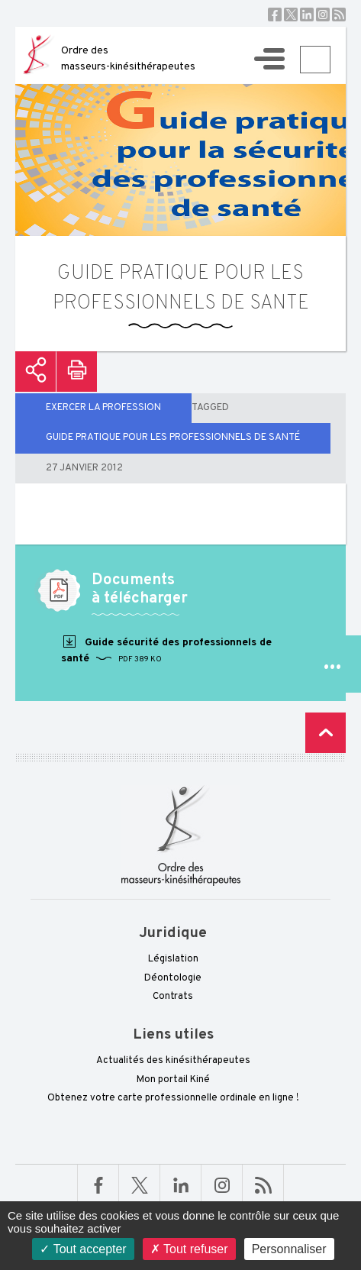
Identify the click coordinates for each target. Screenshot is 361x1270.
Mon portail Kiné (173, 1080)
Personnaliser (289, 1249)
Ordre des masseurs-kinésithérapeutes (128, 58)
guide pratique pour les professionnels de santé (173, 437)
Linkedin (307, 14)
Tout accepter (83, 1249)
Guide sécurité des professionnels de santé (166, 650)
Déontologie (172, 978)
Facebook (275, 14)
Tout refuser (189, 1249)
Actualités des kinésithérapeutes (173, 1061)
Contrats (173, 996)
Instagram (323, 14)
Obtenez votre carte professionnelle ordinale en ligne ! (173, 1098)
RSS (339, 14)
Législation (173, 959)
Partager (35, 371)
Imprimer (76, 371)
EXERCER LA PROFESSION (103, 408)
